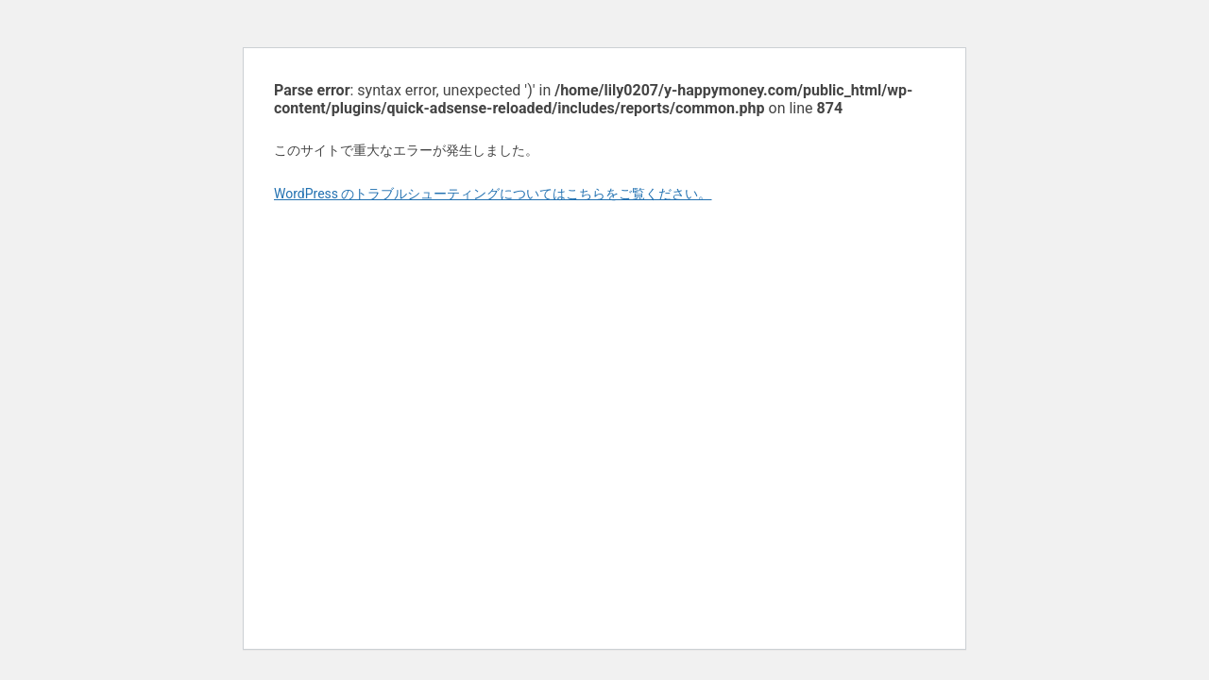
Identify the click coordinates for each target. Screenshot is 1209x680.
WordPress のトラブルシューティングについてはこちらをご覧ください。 (493, 193)
